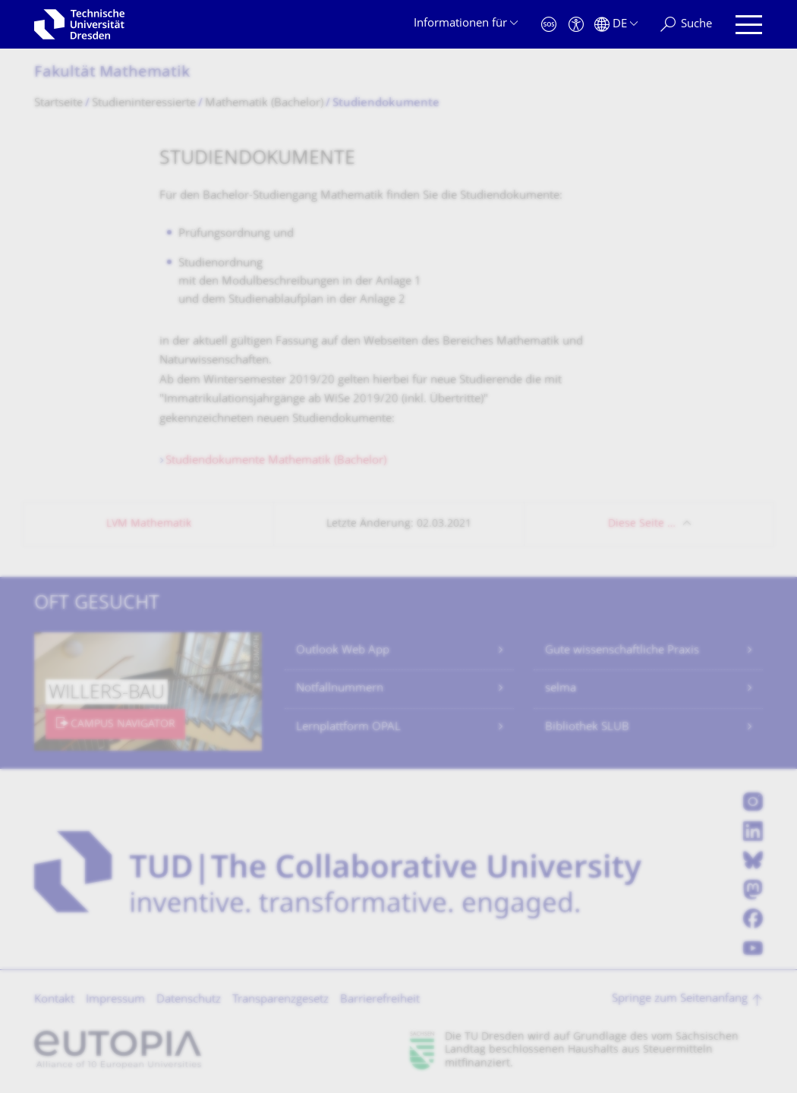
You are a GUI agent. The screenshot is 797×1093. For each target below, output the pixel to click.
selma (560, 689)
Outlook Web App (342, 651)
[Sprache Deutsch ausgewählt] (616, 24)
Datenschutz (188, 1000)
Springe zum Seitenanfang (680, 999)
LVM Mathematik (148, 524)
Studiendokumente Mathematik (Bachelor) (275, 461)
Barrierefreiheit (380, 1000)
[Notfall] (548, 24)
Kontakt (54, 1000)
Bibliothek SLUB (587, 727)
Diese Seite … (642, 524)
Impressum (115, 1000)
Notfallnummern (339, 689)
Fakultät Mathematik (112, 73)
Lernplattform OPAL (348, 727)
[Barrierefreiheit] (576, 24)
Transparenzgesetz (280, 1000)
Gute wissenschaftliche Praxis (622, 651)
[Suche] (686, 24)
